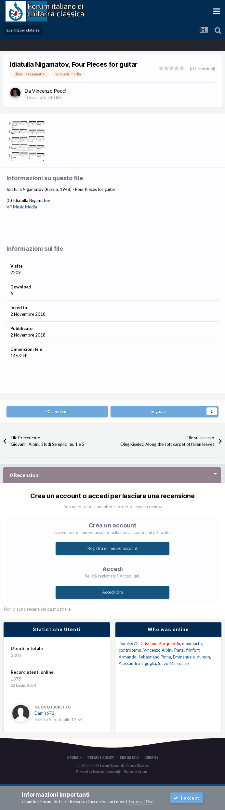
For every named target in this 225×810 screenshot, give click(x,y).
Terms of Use (140, 801)
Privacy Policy (100, 757)
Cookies (152, 757)
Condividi (57, 411)
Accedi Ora (112, 592)
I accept (187, 798)
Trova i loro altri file (42, 97)
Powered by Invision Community (98, 771)
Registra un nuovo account (112, 548)
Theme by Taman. (136, 771)
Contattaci (129, 757)
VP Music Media (22, 206)
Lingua (74, 757)
